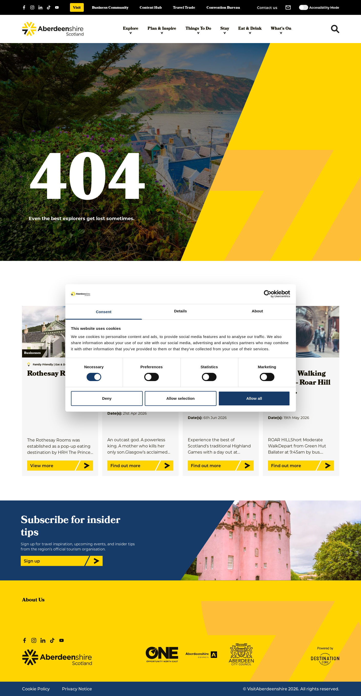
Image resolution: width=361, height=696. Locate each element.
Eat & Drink (250, 30)
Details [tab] (180, 311)
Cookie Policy (36, 688)
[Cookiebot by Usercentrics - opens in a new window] (267, 294)
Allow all (254, 398)
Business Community (110, 8)
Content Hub (151, 8)
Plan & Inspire (162, 30)
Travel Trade (184, 8)
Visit (77, 8)
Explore (130, 30)
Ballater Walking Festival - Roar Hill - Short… (299, 383)
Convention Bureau (223, 8)
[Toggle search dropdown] (335, 29)
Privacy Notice (77, 688)
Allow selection (180, 398)
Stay (224, 30)
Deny (106, 398)
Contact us (267, 7)
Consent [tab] (103, 312)
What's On (281, 30)
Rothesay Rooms (55, 374)
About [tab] (257, 311)
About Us (33, 600)
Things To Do (198, 30)
